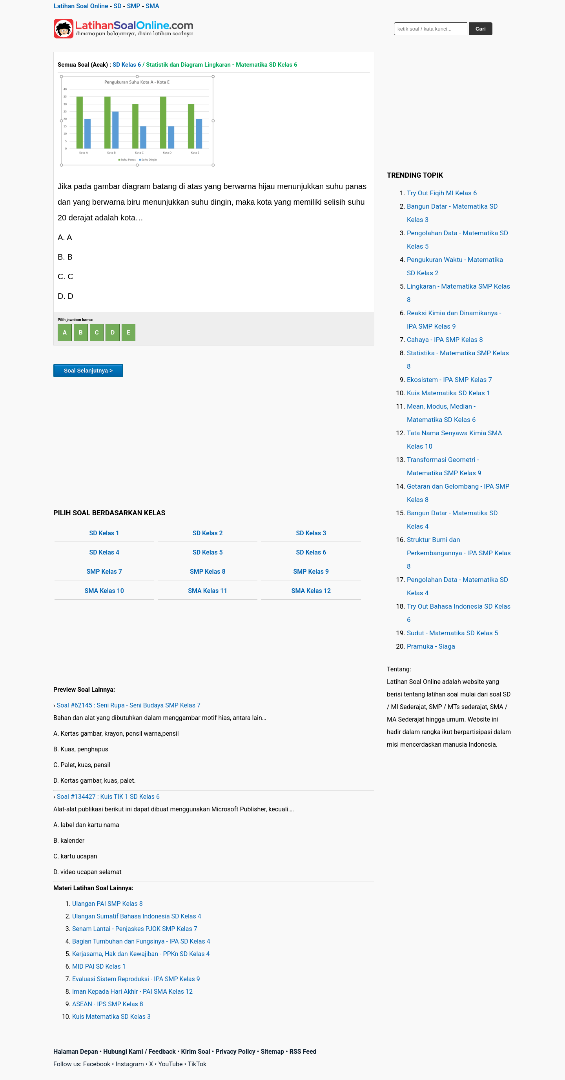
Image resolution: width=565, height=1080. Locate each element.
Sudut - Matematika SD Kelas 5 (452, 633)
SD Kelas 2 (208, 533)
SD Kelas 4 (104, 552)
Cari (481, 29)
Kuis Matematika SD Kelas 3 (111, 1016)
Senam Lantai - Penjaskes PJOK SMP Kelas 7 (134, 929)
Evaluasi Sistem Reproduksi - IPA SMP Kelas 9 (136, 979)
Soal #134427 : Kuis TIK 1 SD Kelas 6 (108, 796)
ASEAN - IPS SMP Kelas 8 (107, 1004)
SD (117, 6)
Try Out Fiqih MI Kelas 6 (442, 193)
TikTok (197, 1064)
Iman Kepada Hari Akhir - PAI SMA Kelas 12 (132, 991)
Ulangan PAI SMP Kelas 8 (107, 903)
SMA (152, 6)
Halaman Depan (75, 1051)
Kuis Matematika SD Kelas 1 (448, 393)
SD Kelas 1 (104, 533)
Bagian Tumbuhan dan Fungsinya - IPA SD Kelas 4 (141, 941)
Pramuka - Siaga (431, 646)
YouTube (170, 1064)
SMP (133, 6)
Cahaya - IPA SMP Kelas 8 (445, 340)
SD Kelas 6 (127, 64)
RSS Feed (303, 1051)
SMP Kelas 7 (104, 571)
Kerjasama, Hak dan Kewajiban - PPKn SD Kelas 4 (141, 954)
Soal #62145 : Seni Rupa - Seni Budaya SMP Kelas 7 (128, 705)
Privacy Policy (235, 1051)
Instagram (129, 1064)
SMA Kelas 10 (104, 591)
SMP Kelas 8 (208, 571)
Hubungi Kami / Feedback (139, 1051)
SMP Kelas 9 (311, 571)
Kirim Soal (195, 1051)
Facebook (96, 1064)
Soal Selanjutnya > (88, 370)
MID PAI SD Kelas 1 (99, 966)
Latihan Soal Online (81, 6)
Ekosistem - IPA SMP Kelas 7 (449, 380)
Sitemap (272, 1051)
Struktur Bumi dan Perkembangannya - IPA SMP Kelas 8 (459, 553)
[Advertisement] (213, 441)
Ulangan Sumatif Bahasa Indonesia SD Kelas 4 (136, 916)
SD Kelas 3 (311, 533)
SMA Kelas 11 (207, 591)
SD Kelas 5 (208, 552)
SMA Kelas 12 (311, 591)
